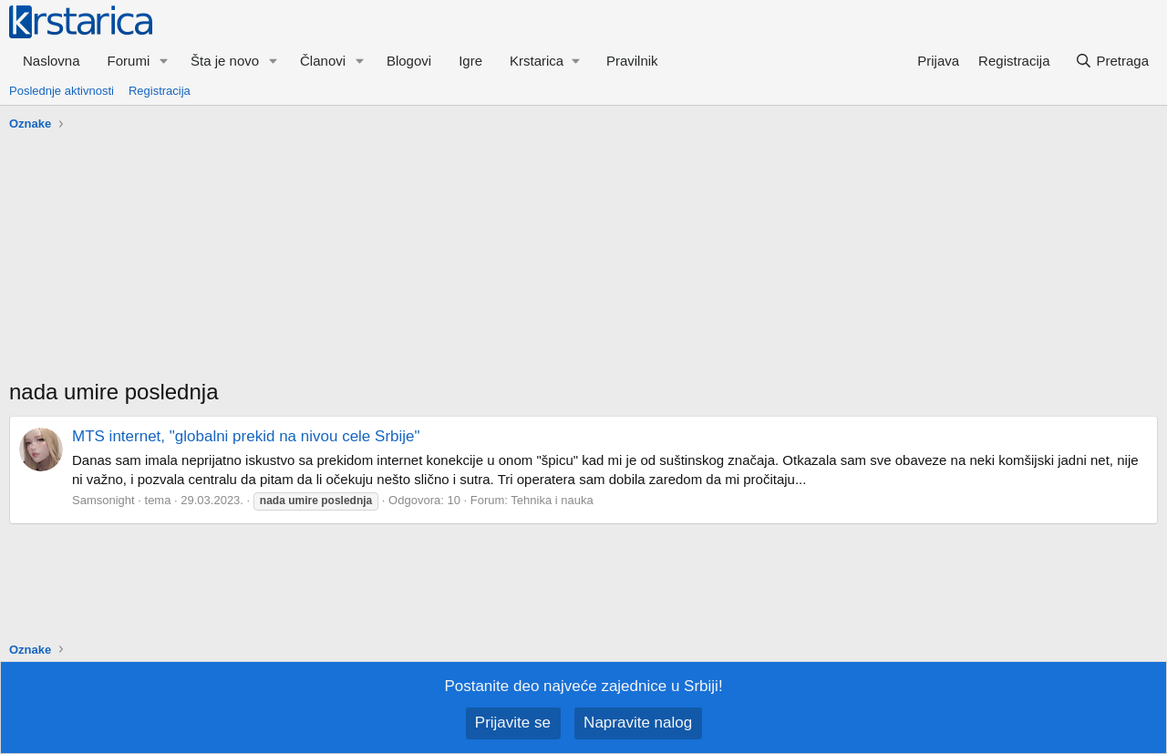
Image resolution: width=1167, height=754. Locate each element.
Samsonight (103, 500)
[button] (164, 60)
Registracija (160, 91)
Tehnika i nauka (552, 500)
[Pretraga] (1112, 60)
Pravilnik (632, 60)
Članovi (323, 60)
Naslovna (51, 60)
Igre (470, 60)
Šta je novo (225, 60)
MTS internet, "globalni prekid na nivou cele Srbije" (246, 436)
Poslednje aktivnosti (61, 91)
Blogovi (409, 60)
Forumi (129, 60)
